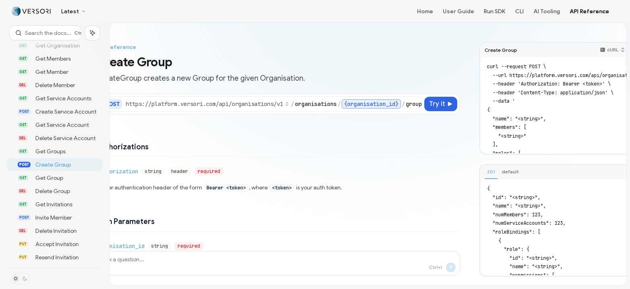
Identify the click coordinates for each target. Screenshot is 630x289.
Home (425, 11)
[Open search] (45, 33)
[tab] (491, 172)
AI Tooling (547, 11)
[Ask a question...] (278, 263)
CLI (519, 11)
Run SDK (494, 11)
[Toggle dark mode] (20, 278)
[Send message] (451, 267)
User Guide (458, 11)
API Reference (589, 11)
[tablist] (554, 172)
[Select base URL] (207, 104)
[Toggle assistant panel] (92, 33)
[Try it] (440, 104)
